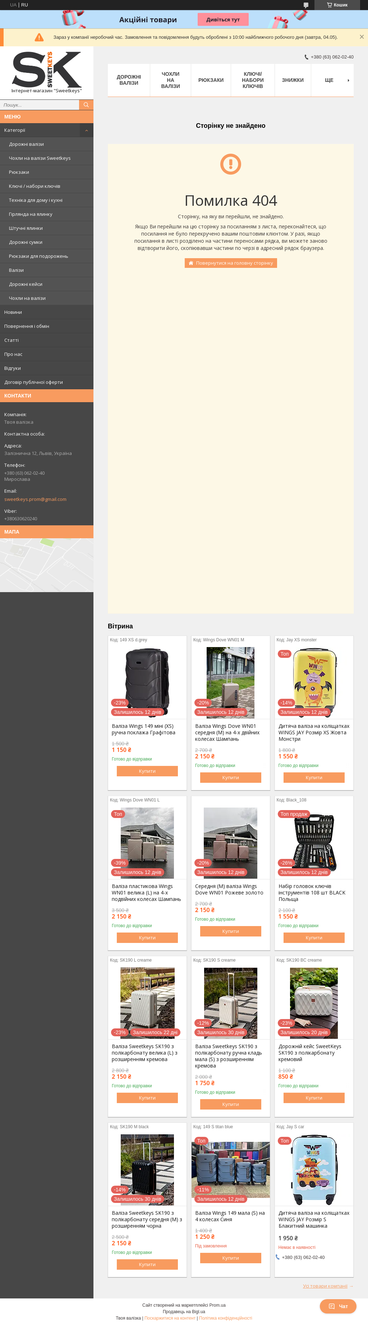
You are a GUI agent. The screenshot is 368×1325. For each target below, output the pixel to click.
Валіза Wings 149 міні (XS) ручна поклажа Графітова (143, 729)
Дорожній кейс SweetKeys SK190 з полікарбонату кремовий (310, 1053)
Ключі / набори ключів (34, 186)
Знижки (293, 80)
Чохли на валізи (27, 298)
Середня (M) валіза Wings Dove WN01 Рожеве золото (229, 889)
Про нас (13, 354)
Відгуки (12, 368)
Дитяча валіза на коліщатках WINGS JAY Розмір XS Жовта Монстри (314, 732)
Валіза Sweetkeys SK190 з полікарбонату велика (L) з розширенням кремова (145, 1053)
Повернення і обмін (26, 326)
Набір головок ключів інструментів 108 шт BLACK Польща (312, 892)
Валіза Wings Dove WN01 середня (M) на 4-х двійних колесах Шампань (227, 732)
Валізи (16, 270)
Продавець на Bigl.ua (184, 1311)
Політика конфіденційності (225, 1318)
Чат (338, 1306)
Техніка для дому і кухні (36, 200)
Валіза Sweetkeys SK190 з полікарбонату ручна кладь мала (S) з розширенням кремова (228, 1056)
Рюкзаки (19, 172)
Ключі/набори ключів (253, 80)
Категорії (14, 130)
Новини (13, 312)
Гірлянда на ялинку (30, 214)
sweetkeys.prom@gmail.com (35, 499)
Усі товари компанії (325, 1286)
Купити (147, 771)
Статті (11, 340)
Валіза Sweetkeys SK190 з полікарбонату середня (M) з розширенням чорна (147, 1219)
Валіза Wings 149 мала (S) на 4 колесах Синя (230, 1216)
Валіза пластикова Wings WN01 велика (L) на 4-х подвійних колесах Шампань (146, 892)
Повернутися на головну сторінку (234, 263)
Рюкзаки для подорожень (38, 256)
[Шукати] (86, 104)
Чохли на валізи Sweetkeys (40, 158)
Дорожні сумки (25, 242)
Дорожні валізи (26, 144)
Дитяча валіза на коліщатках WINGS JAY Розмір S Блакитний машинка (314, 1219)
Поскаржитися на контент (170, 1318)
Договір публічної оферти (33, 382)
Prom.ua (218, 1305)
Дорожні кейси (25, 284)
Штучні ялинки (26, 228)
